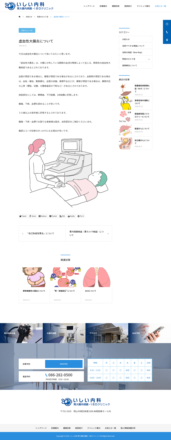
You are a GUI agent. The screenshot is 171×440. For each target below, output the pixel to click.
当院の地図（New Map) (132, 52)
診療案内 (103, 6)
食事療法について (129, 65)
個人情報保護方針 (128, 428)
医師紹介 (128, 6)
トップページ (89, 6)
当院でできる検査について (133, 45)
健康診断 (115, 6)
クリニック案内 (143, 6)
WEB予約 (64, 364)
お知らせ (126, 39)
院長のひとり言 (27, 30)
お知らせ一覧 (160, 6)
